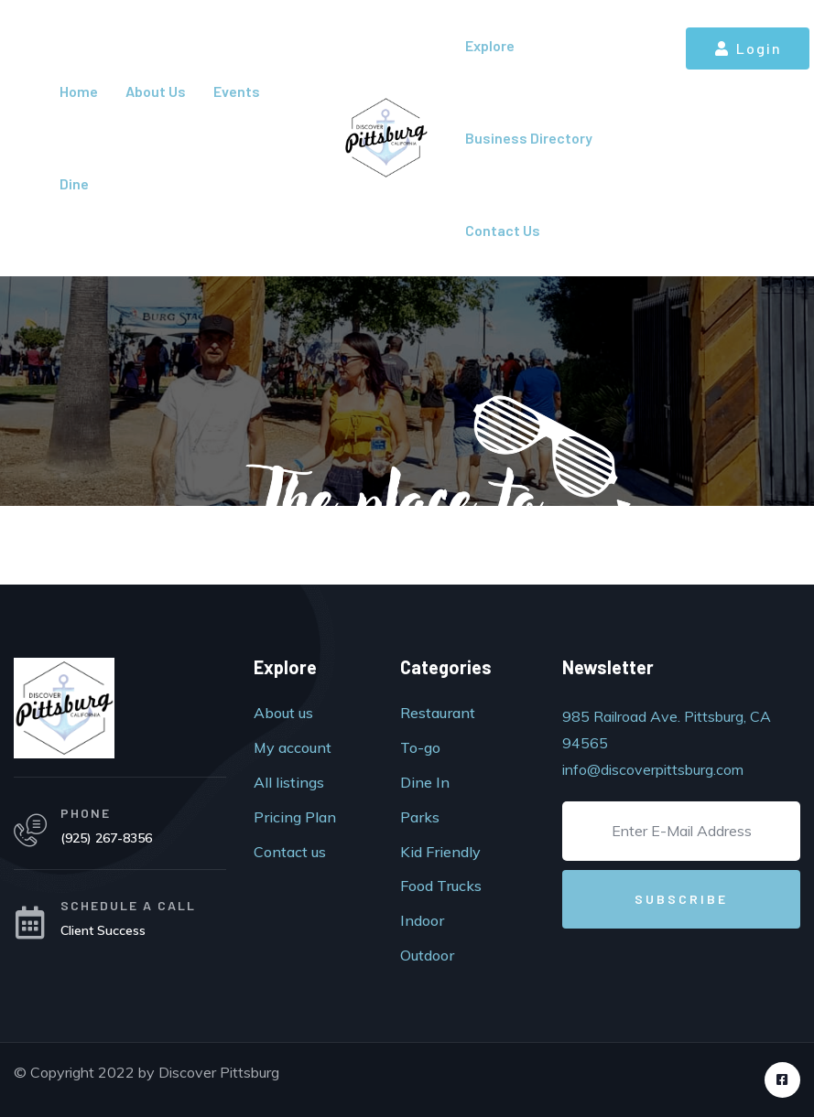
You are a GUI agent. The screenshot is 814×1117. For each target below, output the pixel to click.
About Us (155, 91)
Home (79, 91)
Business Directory (528, 137)
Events (236, 91)
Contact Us (502, 230)
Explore (490, 45)
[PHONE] (30, 830)
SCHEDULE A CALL (128, 905)
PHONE (85, 813)
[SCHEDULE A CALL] (30, 923)
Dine (74, 183)
